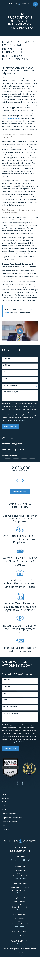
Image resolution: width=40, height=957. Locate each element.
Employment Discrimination (12, 817)
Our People (6, 798)
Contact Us (6, 829)
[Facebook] (11, 860)
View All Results (20, 491)
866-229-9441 (20, 850)
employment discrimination (11, 118)
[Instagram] (29, 860)
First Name (7, 358)
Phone (5, 372)
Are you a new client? (10, 385)
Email (5, 378)
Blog (3, 825)
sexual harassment (19, 279)
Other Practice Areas (9, 821)
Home (4, 794)
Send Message (10, 427)
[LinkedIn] (20, 860)
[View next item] (23, 480)
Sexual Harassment (9, 814)
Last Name (7, 365)
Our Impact (6, 802)
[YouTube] (24, 860)
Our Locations (7, 810)
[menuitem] (14, 444)
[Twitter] (16, 860)
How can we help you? (10, 392)
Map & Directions (20, 879)
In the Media (6, 806)
